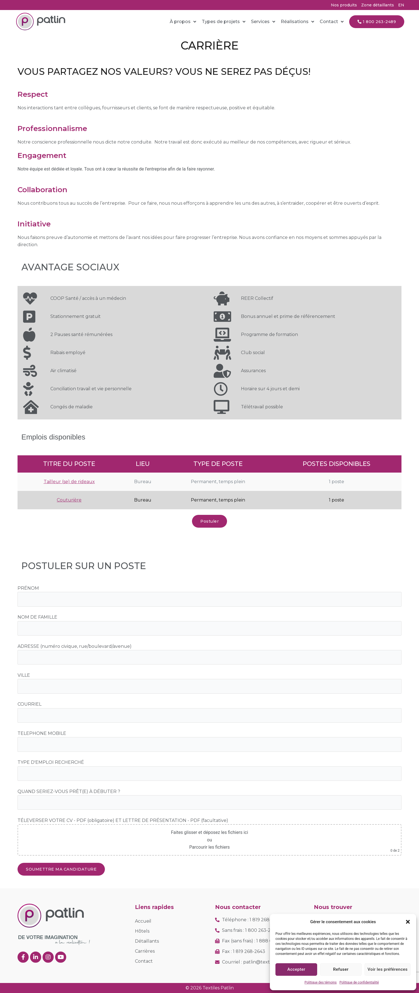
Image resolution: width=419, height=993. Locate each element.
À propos (183, 22)
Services (263, 22)
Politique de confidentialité (359, 982)
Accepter (296, 969)
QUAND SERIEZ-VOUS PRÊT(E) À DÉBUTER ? (69, 791)
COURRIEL (29, 704)
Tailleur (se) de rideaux (69, 481)
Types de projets (223, 22)
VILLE (24, 675)
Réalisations (297, 22)
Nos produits (344, 5)
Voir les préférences (388, 969)
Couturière (69, 500)
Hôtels (142, 931)
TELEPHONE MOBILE (42, 733)
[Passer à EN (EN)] (401, 5)
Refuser (341, 969)
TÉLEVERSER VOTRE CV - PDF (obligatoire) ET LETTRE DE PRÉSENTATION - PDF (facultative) (123, 820)
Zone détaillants (377, 5)
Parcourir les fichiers (209, 847)
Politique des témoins (320, 982)
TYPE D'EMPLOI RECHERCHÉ (51, 762)
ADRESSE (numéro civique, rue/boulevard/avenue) (75, 646)
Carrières (145, 951)
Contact (332, 22)
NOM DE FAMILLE (37, 617)
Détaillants (147, 941)
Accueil (143, 921)
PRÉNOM (28, 588)
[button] (408, 922)
